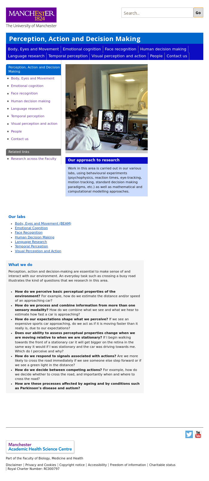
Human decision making (163, 49)
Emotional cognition (82, 49)
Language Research (31, 242)
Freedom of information (128, 465)
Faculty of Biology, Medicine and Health (53, 458)
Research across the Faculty (33, 159)
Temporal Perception (31, 246)
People (156, 56)
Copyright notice (72, 465)
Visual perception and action (118, 56)
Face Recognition (28, 233)
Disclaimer (14, 465)
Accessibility (97, 465)
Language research (26, 56)
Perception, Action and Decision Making (75, 38)
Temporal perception (68, 56)
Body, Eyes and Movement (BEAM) (43, 224)
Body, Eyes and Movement (33, 49)
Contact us (177, 56)
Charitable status (162, 465)
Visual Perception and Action (38, 251)
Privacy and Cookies (40, 465)
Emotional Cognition (31, 228)
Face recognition (120, 49)
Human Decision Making (34, 237)
